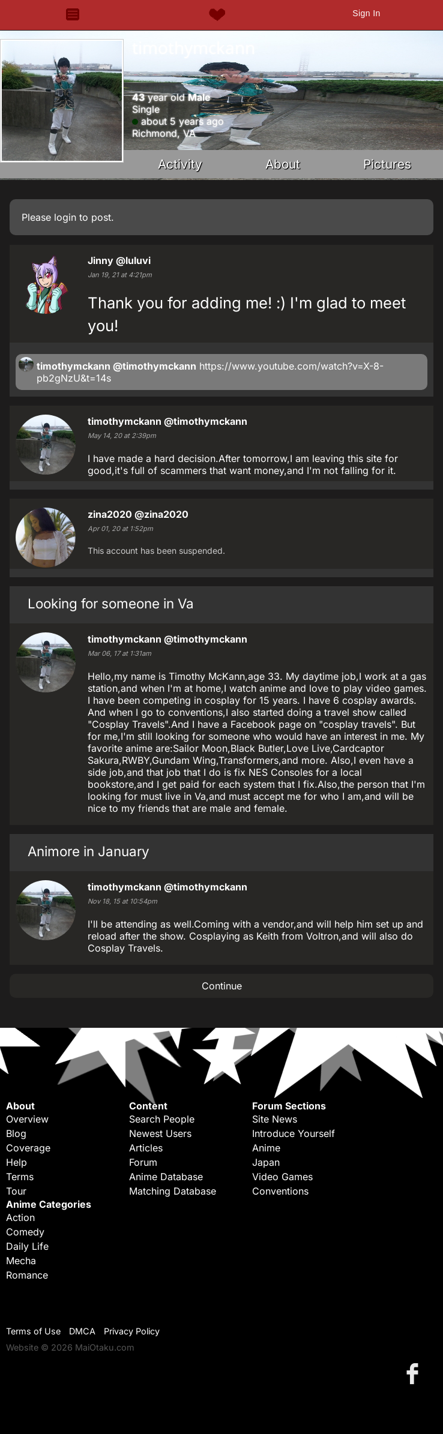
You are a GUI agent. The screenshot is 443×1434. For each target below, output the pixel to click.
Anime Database (166, 1177)
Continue (222, 986)
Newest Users (160, 1133)
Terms (20, 1177)
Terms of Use (33, 1331)
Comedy (25, 1232)
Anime (266, 1148)
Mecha (21, 1261)
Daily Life (27, 1246)
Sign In (366, 13)
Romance (27, 1275)
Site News (274, 1119)
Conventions (280, 1191)
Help (16, 1162)
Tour (16, 1191)
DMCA (82, 1331)
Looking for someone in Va (111, 603)
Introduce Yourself (293, 1133)
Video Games (282, 1177)
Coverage (28, 1148)
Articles (146, 1148)
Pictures (387, 164)
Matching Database (172, 1191)
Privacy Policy (132, 1331)
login (65, 217)
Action (20, 1217)
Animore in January (88, 851)
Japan (266, 1162)
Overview (27, 1119)
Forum (143, 1162)
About (282, 164)
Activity (180, 164)
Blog (16, 1133)
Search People (161, 1119)
